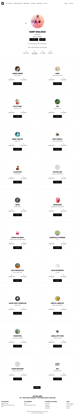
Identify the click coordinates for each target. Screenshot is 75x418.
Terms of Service (70, 403)
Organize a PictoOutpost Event (8, 405)
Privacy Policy (69, 405)
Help (2, 406)
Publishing (39, 3)
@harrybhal (37, 34)
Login (65, 3)
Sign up (71, 3)
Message (42, 39)
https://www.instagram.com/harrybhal (37, 47)
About (25, 403)
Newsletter (47, 408)
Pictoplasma (9, 3)
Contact (68, 408)
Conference (26, 3)
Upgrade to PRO (4, 403)
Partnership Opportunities (30, 405)
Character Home (18, 3)
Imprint (68, 406)
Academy (33, 3)
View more (37, 387)
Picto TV (45, 3)
